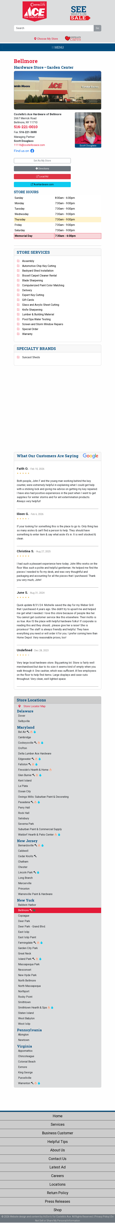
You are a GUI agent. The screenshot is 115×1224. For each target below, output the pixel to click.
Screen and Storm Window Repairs (40, 324)
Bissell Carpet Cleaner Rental (37, 275)
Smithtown (24, 1002)
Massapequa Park (29, 964)
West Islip (24, 1023)
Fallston (28, 764)
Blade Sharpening (30, 280)
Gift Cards (25, 299)
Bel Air (27, 732)
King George (25, 1072)
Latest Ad (57, 1167)
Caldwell (23, 850)
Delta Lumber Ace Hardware (34, 753)
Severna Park (26, 823)
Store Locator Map (32, 706)
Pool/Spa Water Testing (34, 319)
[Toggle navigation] (57, 47)
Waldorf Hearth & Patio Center (39, 834)
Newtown (23, 1040)
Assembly (25, 261)
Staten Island (26, 1013)
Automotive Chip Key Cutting (36, 266)
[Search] (54, 28)
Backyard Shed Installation (35, 270)
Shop (58, 1210)
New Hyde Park (27, 975)
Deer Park (24, 921)
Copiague (23, 915)
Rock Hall (23, 813)
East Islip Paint (27, 937)
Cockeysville (31, 742)
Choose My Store (46, 38)
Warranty (25, 334)
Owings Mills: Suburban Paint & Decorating (43, 796)
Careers (57, 1176)
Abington (23, 1034)
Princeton (23, 888)
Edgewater (29, 759)
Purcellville (24, 1077)
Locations (57, 1184)
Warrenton (29, 1083)
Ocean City (24, 791)
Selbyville (24, 721)
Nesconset (24, 969)
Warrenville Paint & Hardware (35, 894)
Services (58, 1124)
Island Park (30, 959)
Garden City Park (28, 948)
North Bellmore (27, 980)
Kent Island (25, 780)
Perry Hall (24, 807)
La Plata (23, 786)
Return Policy (57, 1193)
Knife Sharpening (29, 309)
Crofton (22, 748)
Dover (21, 715)
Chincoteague (26, 1056)
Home (57, 1116)
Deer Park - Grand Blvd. (32, 926)
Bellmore (27, 910)
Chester (22, 867)
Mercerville (25, 883)
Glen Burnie (30, 775)
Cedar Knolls (27, 856)
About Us (57, 1150)
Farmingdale (30, 942)
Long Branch (25, 877)
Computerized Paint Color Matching (40, 285)
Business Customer (57, 1133)
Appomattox (25, 1050)
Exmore (22, 1067)
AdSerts (47, 1216)
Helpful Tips (57, 1142)
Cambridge (24, 737)
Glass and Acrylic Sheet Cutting (38, 304)
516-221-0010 (26, 126)
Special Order (27, 329)
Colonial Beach (27, 1061)
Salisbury (23, 818)
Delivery (24, 290)
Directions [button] (42, 168)
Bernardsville (31, 845)
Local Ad (42, 176)
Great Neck (24, 953)
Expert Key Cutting (30, 295)
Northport (23, 991)
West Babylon (26, 1018)
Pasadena (29, 802)
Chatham (23, 861)
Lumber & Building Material (35, 314)
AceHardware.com (42, 184)
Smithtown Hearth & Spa (36, 1007)
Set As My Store (42, 160)
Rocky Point (25, 996)
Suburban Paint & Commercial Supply (40, 829)
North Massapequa (29, 986)
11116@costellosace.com (29, 145)
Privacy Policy (102, 1216)
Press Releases (57, 1201)
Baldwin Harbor (27, 904)
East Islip (23, 931)
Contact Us (57, 1159)
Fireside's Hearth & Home (35, 769)
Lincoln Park (28, 872)
